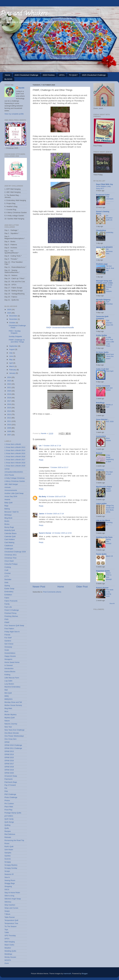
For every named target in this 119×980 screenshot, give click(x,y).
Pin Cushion (9, 804)
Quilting (7, 825)
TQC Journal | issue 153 (109, 323)
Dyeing (7, 586)
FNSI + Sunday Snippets (15, 332)
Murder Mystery (10, 714)
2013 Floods (9, 475)
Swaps (7, 911)
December (13, 316)
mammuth (67, 973)
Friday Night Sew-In (12, 632)
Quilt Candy (9, 819)
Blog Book (8, 518)
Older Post (82, 586)
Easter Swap (9, 588)
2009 (9, 428)
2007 (9, 435)
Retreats (7, 837)
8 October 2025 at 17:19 (54, 514)
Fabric (6, 598)
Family (7, 604)
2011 (9, 421)
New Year (8, 727)
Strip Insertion (9, 905)
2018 (9, 398)
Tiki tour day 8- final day (110, 268)
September (13, 346)
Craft (6, 570)
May (11, 359)
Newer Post (39, 586)
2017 (9, 401)
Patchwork (8, 779)
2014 (9, 411)
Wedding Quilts (10, 951)
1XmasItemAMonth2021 (13, 472)
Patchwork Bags (10, 782)
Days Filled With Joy (104, 184)
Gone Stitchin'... (102, 419)
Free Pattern (9, 629)
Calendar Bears (10, 533)
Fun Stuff (8, 638)
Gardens (7, 641)
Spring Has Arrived (108, 541)
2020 (9, 391)
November (13, 319)
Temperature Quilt (11, 920)
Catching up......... (109, 523)
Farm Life (8, 607)
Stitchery (7, 902)
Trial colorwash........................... (110, 200)
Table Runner (9, 917)
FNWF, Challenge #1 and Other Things (17, 341)
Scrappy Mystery (10, 865)
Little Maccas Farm (11, 678)
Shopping (8, 886)
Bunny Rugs (9, 527)
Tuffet (6, 932)
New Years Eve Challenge (14, 730)
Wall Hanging (9, 942)
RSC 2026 (109, 421)
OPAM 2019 (9, 770)
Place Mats (8, 807)
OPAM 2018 (9, 767)
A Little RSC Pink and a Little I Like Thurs (110, 341)
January (12, 373)
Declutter (7, 579)
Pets (6, 791)
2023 (9, 381)
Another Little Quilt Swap (14, 493)
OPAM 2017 (9, 764)
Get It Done (8, 644)
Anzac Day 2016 (10, 496)
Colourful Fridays (11, 564)
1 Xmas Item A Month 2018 (14, 463)
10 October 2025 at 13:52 (62, 533)
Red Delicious (9, 834)
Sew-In (7, 877)
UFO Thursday (10, 936)
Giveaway (8, 647)
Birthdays (8, 515)
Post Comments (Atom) (52, 592)
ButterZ (99, 453)
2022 (9, 384)
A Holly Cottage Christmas (14, 478)
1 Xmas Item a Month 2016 (14, 456)
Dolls (6, 582)
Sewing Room (9, 880)
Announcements (10, 490)
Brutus (6, 524)
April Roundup (109, 303)
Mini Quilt (8, 693)
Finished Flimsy (10, 613)
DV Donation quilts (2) (109, 218)
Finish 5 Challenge (11, 610)
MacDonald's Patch (104, 487)
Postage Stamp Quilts (12, 813)
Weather (7, 948)
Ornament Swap (10, 776)
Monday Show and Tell (13, 702)
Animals (7, 487)
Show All (112, 603)
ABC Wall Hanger (11, 484)
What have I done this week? (110, 356)
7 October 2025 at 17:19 (51, 446)
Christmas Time (10, 558)
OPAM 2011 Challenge (13, 748)
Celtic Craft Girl (102, 369)
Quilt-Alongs (9, 822)
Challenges (8, 549)
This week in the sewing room (109, 593)
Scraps (7, 871)
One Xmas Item (10, 739)
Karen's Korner (45, 533)
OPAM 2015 (9, 757)
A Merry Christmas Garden (14, 481)
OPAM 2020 (9, 773)
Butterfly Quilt (9, 530)
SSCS (6, 889)
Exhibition (8, 595)
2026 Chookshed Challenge (26, 75)
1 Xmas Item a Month (12, 444)
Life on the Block (103, 520)
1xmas (7, 469)
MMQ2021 (8, 699)
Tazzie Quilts (101, 554)
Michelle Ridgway (103, 300)
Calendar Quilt (9, 536)
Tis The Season (10, 926)
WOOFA (7, 960)
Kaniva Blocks (9, 671)
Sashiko (7, 856)
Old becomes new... (109, 251)
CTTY (6, 576)
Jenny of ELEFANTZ (104, 247)
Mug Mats (8, 708)
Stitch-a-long (9, 896)
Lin (40, 446)
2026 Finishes (49, 75)
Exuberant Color (103, 195)
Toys (6, 929)
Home (7, 75)
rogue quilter (101, 503)
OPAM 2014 (9, 754)
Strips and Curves (11, 908)
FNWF (6, 622)
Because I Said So (11, 512)
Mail (6, 690)
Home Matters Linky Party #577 (103, 187)
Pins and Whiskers (23, 14)
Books (6, 521)
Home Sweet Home (11, 662)
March (11, 366)
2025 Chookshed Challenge (94, 75)
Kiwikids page (102, 264)
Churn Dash (9, 561)
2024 (9, 377)
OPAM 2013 (9, 751)
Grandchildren (9, 653)
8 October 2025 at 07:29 (56, 497)
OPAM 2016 (9, 761)
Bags (6, 506)
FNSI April (109, 371)
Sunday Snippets (15, 336)
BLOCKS (8, 79)
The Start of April (109, 473)
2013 (9, 414)
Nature (7, 721)
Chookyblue (101, 230)
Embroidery (8, 592)
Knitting (7, 675)
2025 (9, 313)
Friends (7, 635)
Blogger (85, 973)
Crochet (7, 573)
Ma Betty (42, 497)
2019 (9, 394)
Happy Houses (10, 656)
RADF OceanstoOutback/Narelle (60, 327)
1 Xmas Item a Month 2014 (14, 450)
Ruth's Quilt (8, 846)
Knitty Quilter (101, 335)
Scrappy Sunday (10, 868)
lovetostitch (101, 436)
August (12, 349)
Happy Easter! (108, 490)
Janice (41, 514)
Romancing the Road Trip (14, 840)
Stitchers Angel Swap (12, 899)
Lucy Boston (9, 684)
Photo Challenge (10, 797)
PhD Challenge (10, 794)
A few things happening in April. (110, 458)
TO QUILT (73, 75)
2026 (9, 309)
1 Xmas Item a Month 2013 (14, 447)
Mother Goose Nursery (13, 705)
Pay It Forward (10, 785)
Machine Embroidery (12, 687)
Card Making (9, 542)
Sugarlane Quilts (103, 571)
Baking (7, 509)
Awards (7, 499)
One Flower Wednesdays (14, 736)
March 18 (109, 556)
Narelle (21, 88)
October (12, 323)
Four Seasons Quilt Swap (14, 625)
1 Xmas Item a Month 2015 (14, 453)
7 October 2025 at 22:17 (59, 467)
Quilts (6, 828)
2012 (9, 418)
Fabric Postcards (10, 601)
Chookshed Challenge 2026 (15, 552)
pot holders (8, 816)
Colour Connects (103, 386)
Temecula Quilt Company (102, 317)
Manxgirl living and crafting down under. (104, 282)
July (11, 353)
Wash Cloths (9, 945)
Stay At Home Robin (12, 893)
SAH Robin (8, 850)
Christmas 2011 (10, 555)
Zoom (6, 963)
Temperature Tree (11, 923)
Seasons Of (9, 874)
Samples (7, 853)
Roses (6, 843)
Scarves (7, 859)
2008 (9, 431)
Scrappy (7, 862)
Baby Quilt (8, 503)
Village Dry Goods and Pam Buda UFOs (110, 509)
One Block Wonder (11, 733)
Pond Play (8, 810)
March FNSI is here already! (109, 576)
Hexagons (8, 659)
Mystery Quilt (9, 718)
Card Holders (9, 539)
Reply (41, 460)
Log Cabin (8, 681)
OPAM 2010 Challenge (13, 745)
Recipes (7, 831)
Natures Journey (10, 724)
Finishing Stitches (11, 616)
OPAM (6, 742)
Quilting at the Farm (104, 537)
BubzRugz (100, 403)
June (11, 356)
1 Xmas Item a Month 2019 (14, 466)
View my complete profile (14, 114)
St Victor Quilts (102, 352)
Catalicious (8, 546)
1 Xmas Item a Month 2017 (14, 460)
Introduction (9, 668)
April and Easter (109, 389)
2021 (9, 387)
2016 (9, 404)
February (13, 370)
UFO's (61, 75)
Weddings (8, 954)
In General (8, 665)
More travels (108, 439)
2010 (9, 425)
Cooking (7, 567)
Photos (7, 800)
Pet (5, 788)
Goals (6, 650)
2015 (9, 408)
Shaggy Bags (9, 883)
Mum (6, 711)
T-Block (7, 914)
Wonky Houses (10, 957)
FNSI (6, 619)
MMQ (6, 696)
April (11, 363)
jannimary (100, 470)
